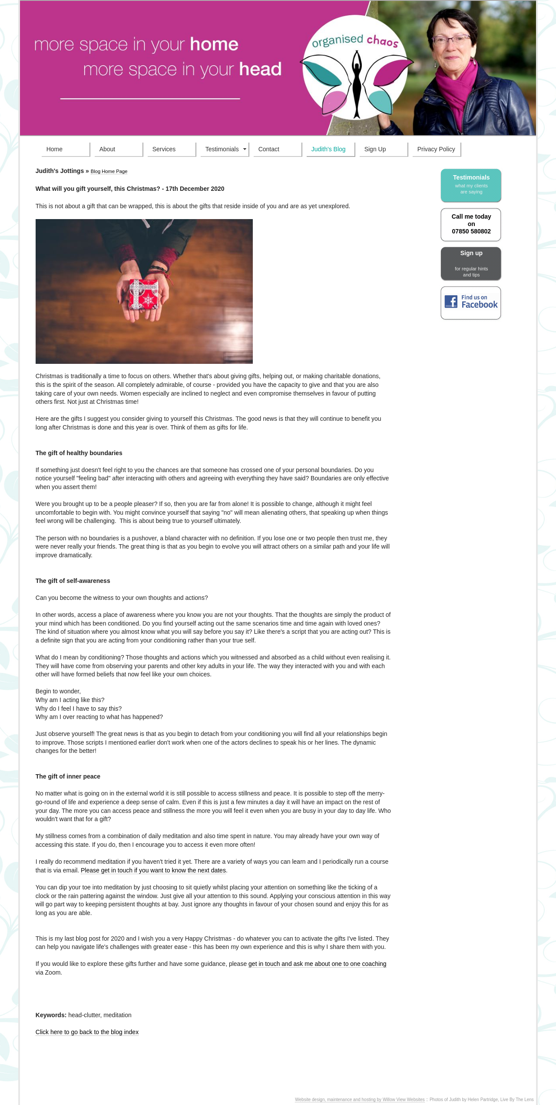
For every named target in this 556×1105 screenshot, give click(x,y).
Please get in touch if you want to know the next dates (153, 870)
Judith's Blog (328, 149)
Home (54, 149)
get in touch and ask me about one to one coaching (317, 963)
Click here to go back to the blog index (87, 1031)
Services (164, 149)
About (107, 149)
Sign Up (375, 149)
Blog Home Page (109, 171)
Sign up (471, 264)
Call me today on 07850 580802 (471, 224)
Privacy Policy (436, 149)
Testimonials (222, 149)
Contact (268, 149)
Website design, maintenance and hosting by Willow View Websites (360, 1099)
